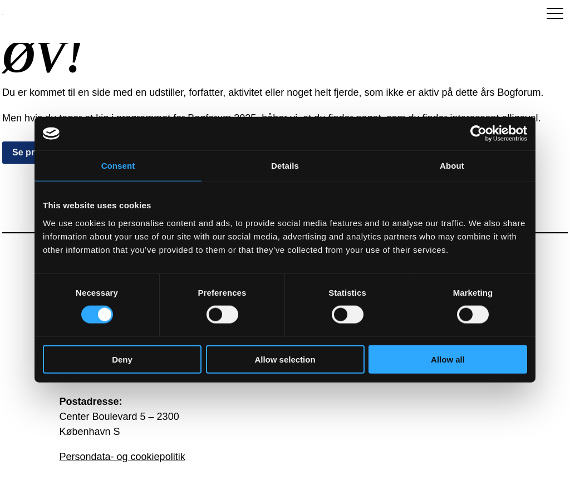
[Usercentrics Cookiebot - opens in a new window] (478, 133)
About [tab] (452, 165)
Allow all (448, 359)
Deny (122, 359)
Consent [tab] (118, 165)
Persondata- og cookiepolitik (122, 456)
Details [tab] (285, 165)
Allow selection (284, 359)
